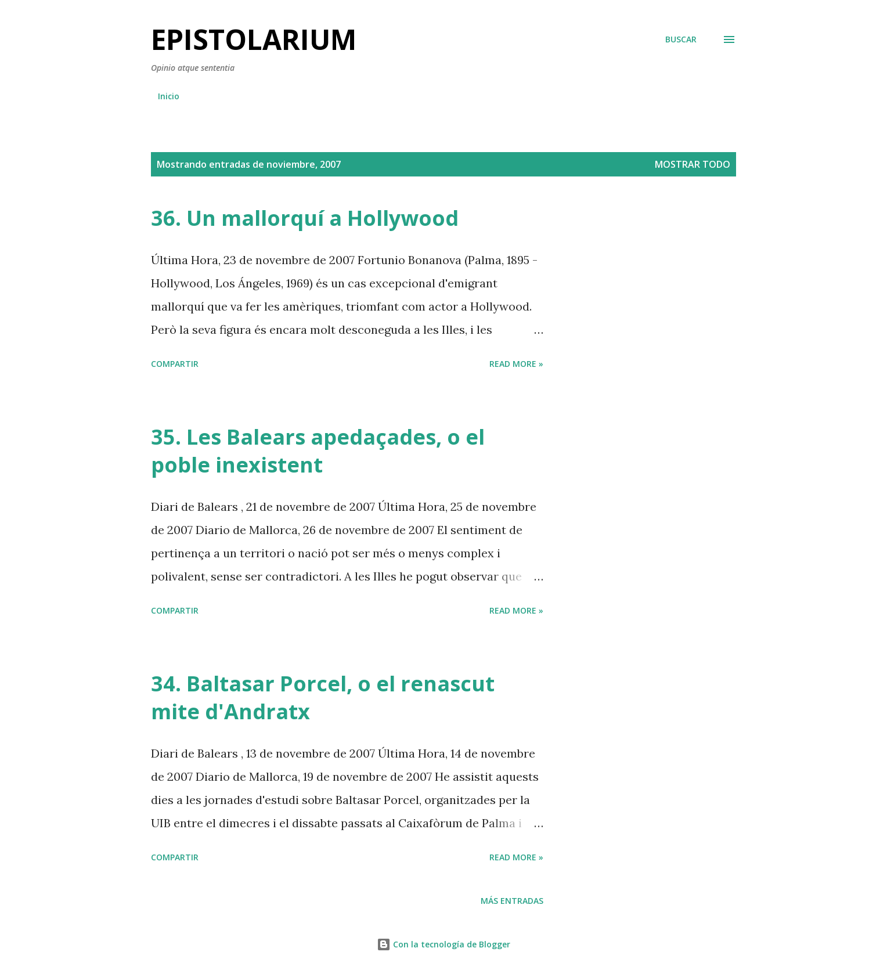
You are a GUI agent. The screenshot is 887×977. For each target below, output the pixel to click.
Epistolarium (253, 39)
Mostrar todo (692, 164)
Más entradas (512, 900)
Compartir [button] (175, 363)
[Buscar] (681, 39)
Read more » (516, 363)
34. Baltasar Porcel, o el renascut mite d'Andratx (323, 697)
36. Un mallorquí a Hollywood (305, 218)
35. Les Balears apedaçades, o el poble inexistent (318, 451)
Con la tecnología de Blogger (443, 944)
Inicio (168, 96)
